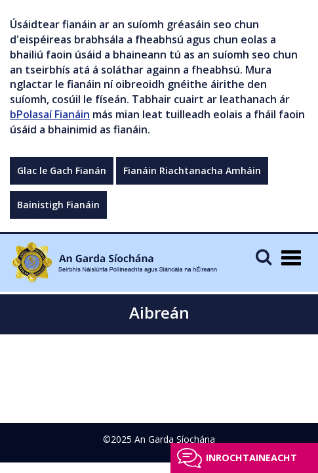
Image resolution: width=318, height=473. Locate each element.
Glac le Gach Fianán (61, 170)
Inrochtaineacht (251, 457)
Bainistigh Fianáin (58, 204)
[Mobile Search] (263, 256)
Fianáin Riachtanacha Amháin (192, 170)
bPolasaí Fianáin (50, 114)
